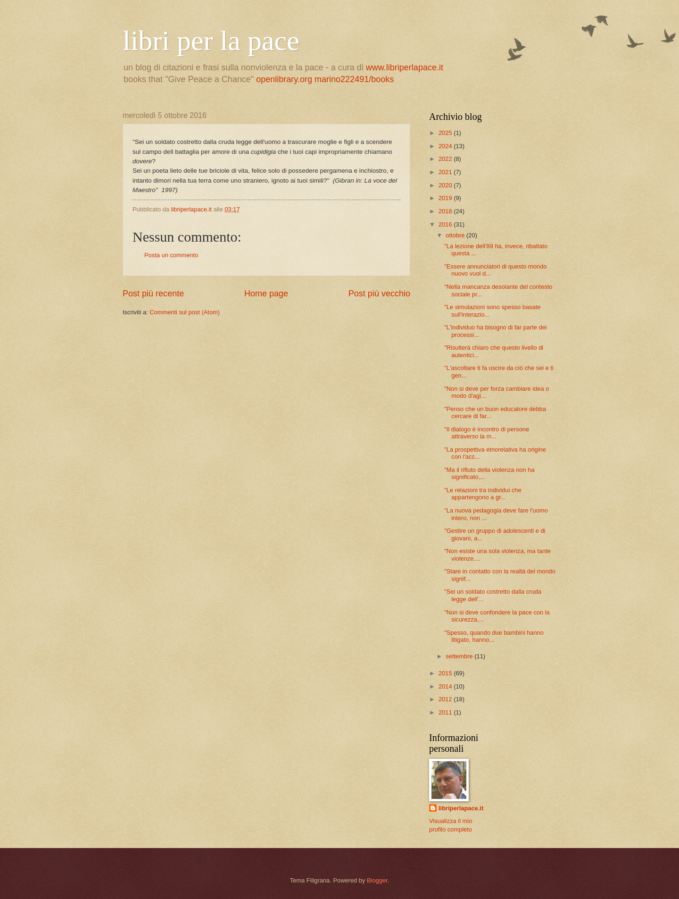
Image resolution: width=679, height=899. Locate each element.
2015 (446, 673)
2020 (446, 185)
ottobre (456, 235)
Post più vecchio (379, 293)
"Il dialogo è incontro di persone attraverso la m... (486, 433)
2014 (446, 686)
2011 (446, 712)
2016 (446, 224)
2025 (446, 132)
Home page (266, 293)
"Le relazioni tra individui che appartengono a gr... (482, 494)
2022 (446, 158)
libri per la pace (211, 40)
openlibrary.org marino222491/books (325, 79)
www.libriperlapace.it (404, 67)
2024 (446, 146)
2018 (446, 211)
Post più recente (153, 293)
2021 (446, 172)
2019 (446, 198)
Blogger (377, 880)
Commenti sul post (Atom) (184, 312)
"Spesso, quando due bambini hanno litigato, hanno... (494, 636)
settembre (460, 656)
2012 (446, 699)
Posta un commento (171, 255)
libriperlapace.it (461, 808)
